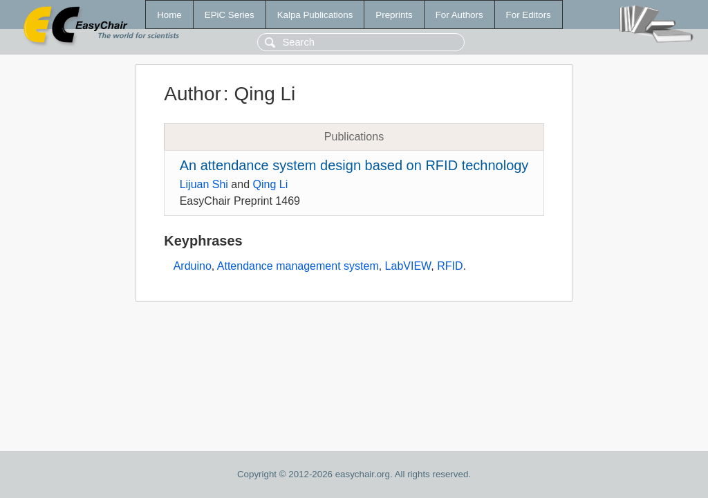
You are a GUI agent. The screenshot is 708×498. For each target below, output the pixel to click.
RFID (450, 266)
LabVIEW (408, 266)
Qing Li (270, 184)
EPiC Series (229, 15)
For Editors (528, 15)
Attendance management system (298, 266)
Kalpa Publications (315, 15)
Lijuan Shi (204, 184)
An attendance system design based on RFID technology (354, 165)
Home (169, 15)
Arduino (193, 266)
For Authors (459, 15)
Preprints (393, 15)
